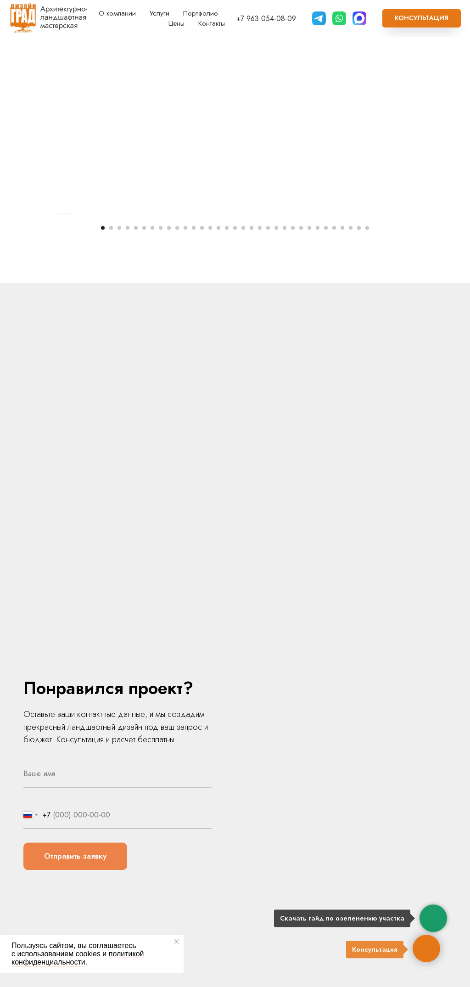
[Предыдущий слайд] (56, 316)
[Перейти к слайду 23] (284, 433)
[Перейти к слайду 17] (235, 433)
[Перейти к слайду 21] (268, 433)
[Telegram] (319, 18)
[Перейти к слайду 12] (194, 433)
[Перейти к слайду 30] (342, 433)
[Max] (359, 18)
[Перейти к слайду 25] (301, 433)
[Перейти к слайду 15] (218, 433)
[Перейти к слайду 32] (359, 433)
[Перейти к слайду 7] (152, 433)
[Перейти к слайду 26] (309, 433)
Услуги (159, 13)
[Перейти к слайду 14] (210, 433)
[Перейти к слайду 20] (260, 433)
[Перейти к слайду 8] (160, 433)
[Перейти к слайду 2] (111, 433)
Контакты (211, 23)
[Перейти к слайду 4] (127, 433)
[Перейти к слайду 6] (144, 433)
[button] (421, 18)
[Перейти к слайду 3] (119, 433)
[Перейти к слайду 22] (276, 433)
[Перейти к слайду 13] (202, 433)
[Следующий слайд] (414, 316)
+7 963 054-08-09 (266, 18)
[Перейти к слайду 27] (317, 433)
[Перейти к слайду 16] (227, 433)
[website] (339, 18)
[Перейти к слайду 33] (367, 433)
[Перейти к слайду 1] (103, 433)
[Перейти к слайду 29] (334, 433)
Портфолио (200, 13)
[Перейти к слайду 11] (185, 433)
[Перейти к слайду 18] (243, 433)
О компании (117, 13)
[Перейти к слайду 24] (293, 433)
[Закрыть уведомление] (176, 941)
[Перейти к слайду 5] (136, 433)
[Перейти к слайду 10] (177, 433)
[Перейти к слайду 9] (169, 433)
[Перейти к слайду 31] (350, 433)
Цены (176, 23)
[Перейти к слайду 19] (251, 433)
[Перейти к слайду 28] (326, 433)
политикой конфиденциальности (77, 958)
